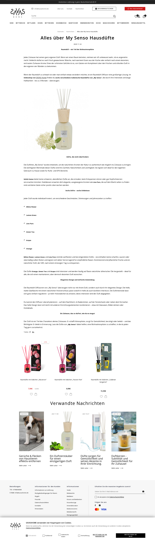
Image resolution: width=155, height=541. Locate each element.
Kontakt (69, 9)
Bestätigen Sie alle (131, 535)
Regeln (37, 496)
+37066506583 (17, 490)
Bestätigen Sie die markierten (100, 535)
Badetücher (73, 23)
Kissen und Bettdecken (74, 500)
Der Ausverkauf (136, 9)
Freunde (37, 500)
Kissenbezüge (61, 23)
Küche (98, 23)
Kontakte (38, 506)
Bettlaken (31, 23)
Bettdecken (49, 23)
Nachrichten (79, 9)
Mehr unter (23, 466)
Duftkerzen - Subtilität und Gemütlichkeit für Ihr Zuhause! (122, 460)
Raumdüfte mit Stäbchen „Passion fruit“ (68, 380)
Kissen (40, 23)
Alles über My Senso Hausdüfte (87, 31)
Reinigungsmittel (138, 23)
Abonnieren (143, 491)
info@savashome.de (41, 9)
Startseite (60, 31)
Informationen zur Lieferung (44, 490)
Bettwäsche (20, 23)
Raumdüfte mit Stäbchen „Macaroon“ (33, 380)
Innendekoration (87, 23)
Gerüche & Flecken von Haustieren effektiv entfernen (30, 459)
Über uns (60, 9)
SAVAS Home (41, 77)
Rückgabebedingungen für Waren (46, 493)
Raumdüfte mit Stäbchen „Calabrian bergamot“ (103, 381)
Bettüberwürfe (123, 23)
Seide (11, 23)
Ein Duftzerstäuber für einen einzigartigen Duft (61, 459)
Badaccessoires (109, 23)
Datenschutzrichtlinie (42, 503)
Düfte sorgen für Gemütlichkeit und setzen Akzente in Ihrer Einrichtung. (92, 460)
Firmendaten (39, 509)
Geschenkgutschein (105, 9)
